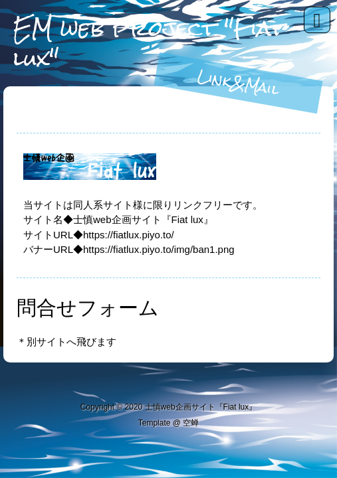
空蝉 (191, 423)
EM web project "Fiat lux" (148, 43)
